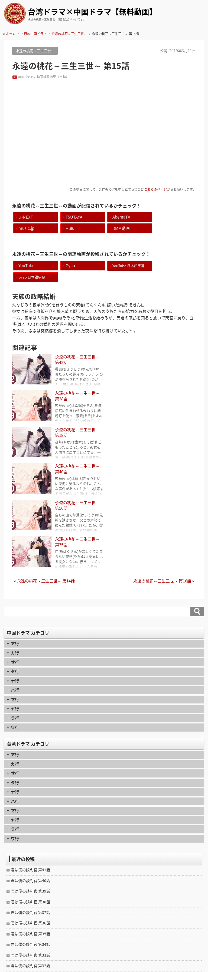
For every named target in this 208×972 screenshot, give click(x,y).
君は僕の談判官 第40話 (30, 759)
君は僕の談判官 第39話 (30, 770)
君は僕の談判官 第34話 (30, 823)
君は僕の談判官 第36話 (30, 802)
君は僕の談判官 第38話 (30, 780)
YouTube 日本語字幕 (126, 265)
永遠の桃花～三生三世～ (35, 50)
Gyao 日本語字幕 (169, 265)
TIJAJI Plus (112, 967)
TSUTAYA (72, 217)
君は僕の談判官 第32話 (30, 844)
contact (104, 947)
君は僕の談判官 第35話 (30, 812)
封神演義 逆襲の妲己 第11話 (37, 877)
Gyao (69, 265)
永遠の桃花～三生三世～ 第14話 (46, 460)
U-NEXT (25, 217)
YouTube (26, 265)
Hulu (22, 228)
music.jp (164, 217)
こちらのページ (155, 189)
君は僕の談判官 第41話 (30, 748)
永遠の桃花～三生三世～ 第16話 (162, 460)
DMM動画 (73, 228)
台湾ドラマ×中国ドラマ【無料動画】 (92, 12)
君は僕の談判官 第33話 (30, 834)
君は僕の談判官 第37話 (30, 791)
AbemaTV (119, 217)
